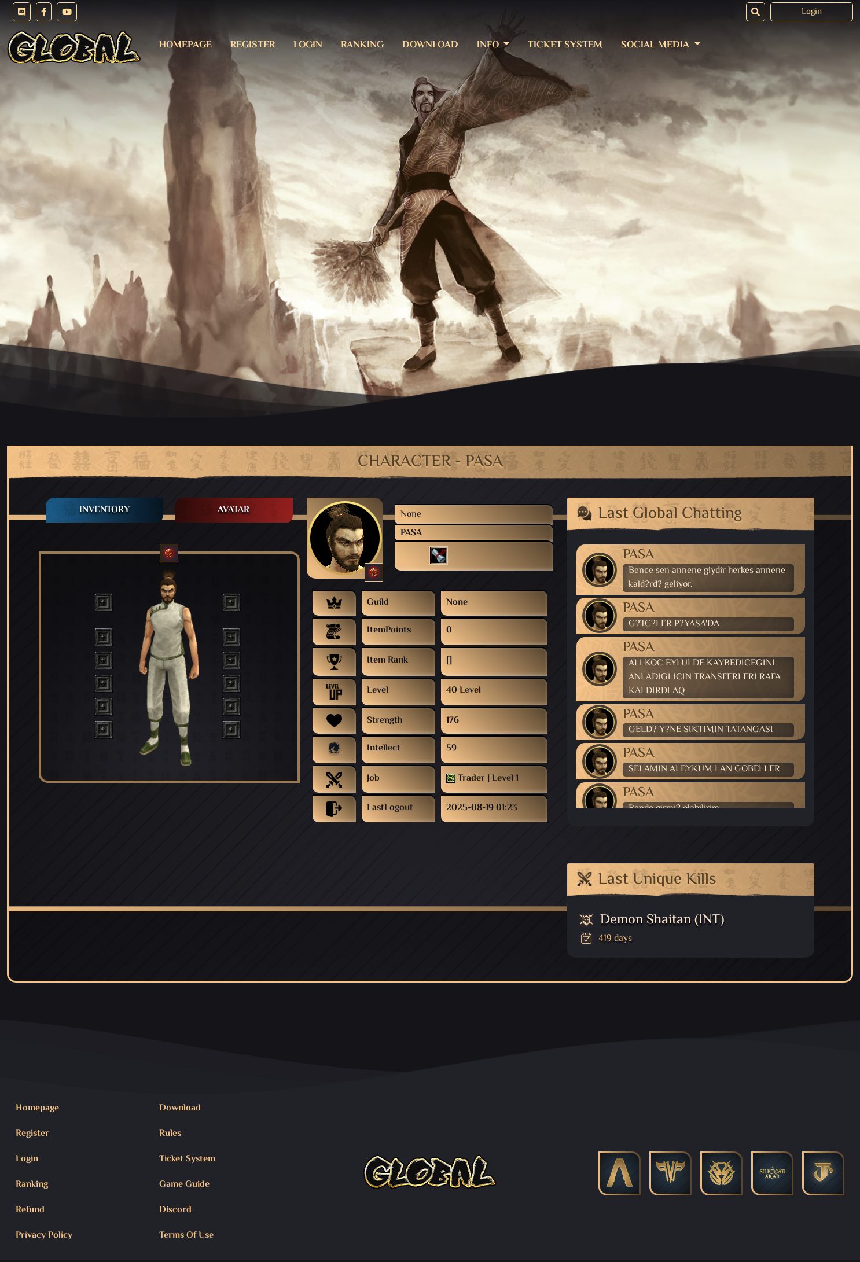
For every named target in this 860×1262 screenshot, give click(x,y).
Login (812, 12)
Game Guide (184, 1185)
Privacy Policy (44, 1235)
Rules (170, 1134)
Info (489, 45)
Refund (30, 1210)
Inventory (104, 510)
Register (252, 45)
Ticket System (565, 45)
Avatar (233, 510)
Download (430, 45)
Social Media (656, 45)
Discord (175, 1210)
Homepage (185, 45)
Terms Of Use (186, 1235)
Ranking (362, 45)
